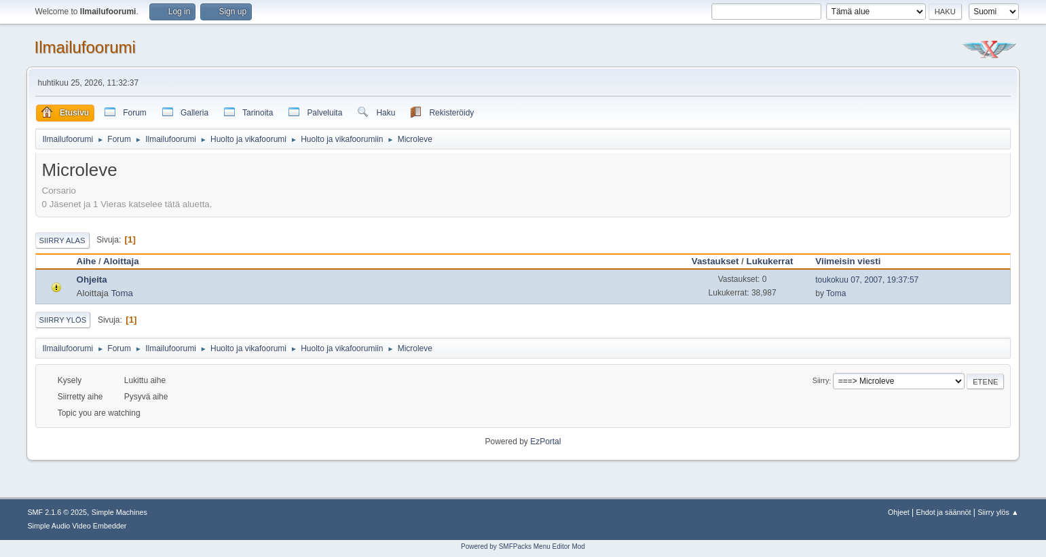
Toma (122, 293)
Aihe (86, 261)
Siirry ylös (63, 320)
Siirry (820, 381)
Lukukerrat (770, 261)
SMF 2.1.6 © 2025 (57, 512)
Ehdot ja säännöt (943, 512)
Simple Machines (119, 512)
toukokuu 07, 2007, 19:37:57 (866, 280)
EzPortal (545, 441)
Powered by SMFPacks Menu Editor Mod (523, 546)
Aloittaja (121, 261)
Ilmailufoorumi (85, 47)
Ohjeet (899, 512)
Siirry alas (62, 240)
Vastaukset (715, 261)
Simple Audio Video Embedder (76, 526)
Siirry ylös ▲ (997, 512)
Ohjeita (92, 279)
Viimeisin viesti (854, 261)
